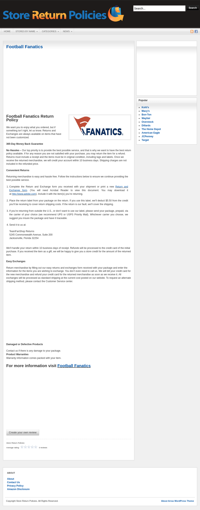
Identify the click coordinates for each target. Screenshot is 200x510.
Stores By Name (25, 31)
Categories (49, 31)
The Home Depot (151, 129)
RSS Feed (192, 31)
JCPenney (147, 136)
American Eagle (151, 132)
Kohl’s (145, 107)
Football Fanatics (24, 46)
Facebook (196, 31)
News (66, 31)
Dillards (146, 125)
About (10, 479)
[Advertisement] (68, 82)
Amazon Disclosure (18, 489)
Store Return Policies (63, 13)
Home (7, 31)
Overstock (148, 121)
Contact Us (13, 482)
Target (145, 140)
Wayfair (146, 118)
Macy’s (146, 111)
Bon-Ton (146, 114)
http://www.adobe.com (24, 194)
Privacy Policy (15, 485)
